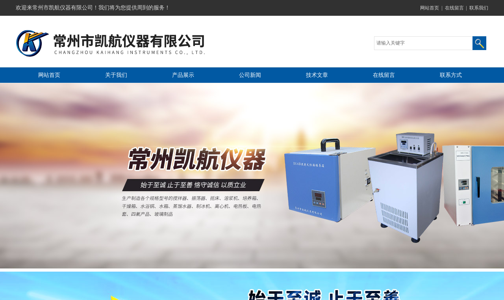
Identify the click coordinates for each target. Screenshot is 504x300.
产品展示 (183, 75)
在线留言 (454, 8)
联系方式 (451, 75)
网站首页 (429, 8)
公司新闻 (250, 75)
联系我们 (478, 8)
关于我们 (116, 75)
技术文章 (317, 75)
